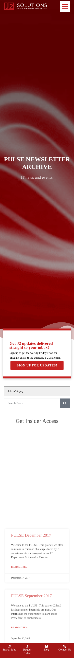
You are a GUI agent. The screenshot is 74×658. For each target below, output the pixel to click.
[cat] (37, 391)
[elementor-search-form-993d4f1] (32, 403)
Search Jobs (9, 649)
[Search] (65, 403)
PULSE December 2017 (31, 620)
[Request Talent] (27, 646)
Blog (46, 649)
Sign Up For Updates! (37, 365)
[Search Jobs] (9, 646)
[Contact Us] (64, 646)
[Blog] (46, 646)
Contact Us (64, 649)
